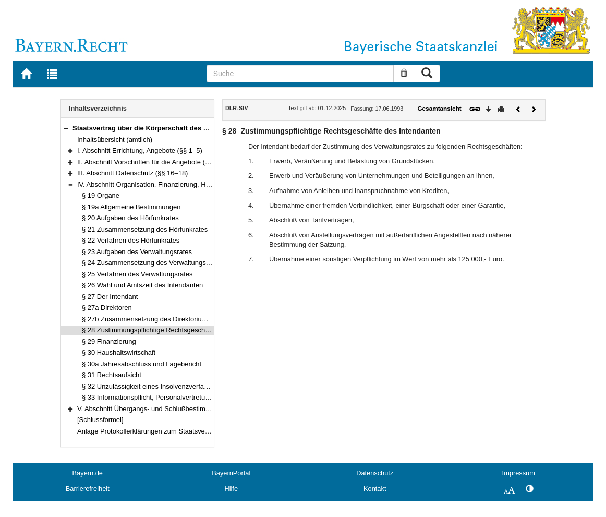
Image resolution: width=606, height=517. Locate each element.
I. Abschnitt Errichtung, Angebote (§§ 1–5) (139, 150)
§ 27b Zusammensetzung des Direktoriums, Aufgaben (162, 319)
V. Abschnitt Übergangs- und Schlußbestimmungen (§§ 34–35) (170, 409)
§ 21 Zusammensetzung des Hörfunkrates (145, 229)
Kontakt (374, 488)
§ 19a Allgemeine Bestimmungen (131, 207)
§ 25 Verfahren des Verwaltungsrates (137, 274)
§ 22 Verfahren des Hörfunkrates (130, 240)
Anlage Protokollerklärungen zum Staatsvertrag (148, 431)
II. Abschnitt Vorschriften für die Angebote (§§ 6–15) (154, 162)
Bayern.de (87, 473)
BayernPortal (231, 473)
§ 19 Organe (100, 195)
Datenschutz (374, 473)
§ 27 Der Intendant (110, 296)
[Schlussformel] (100, 420)
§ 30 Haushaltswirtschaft (118, 352)
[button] (65, 128)
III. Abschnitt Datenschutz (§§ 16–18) (132, 173)
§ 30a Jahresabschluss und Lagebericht (141, 364)
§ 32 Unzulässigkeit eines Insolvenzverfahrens (151, 386)
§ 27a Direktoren (107, 307)
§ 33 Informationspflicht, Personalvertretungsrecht (156, 397)
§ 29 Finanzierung (109, 341)
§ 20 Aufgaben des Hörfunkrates (130, 218)
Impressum (518, 473)
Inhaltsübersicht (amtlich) (114, 139)
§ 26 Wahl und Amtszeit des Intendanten (142, 285)
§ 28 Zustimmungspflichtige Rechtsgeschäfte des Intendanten (174, 330)
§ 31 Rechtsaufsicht (111, 375)
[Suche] (300, 73)
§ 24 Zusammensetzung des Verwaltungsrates (151, 263)
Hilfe (231, 488)
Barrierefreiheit (88, 488)
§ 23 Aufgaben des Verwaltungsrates (137, 252)
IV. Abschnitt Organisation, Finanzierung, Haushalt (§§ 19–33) (169, 184)
